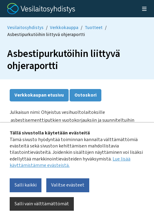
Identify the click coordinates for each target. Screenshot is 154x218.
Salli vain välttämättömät (42, 203)
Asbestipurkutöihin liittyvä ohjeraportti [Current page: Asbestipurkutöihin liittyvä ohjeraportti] (46, 34)
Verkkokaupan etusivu (39, 95)
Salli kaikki (26, 185)
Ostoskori (85, 95)
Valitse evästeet (67, 185)
